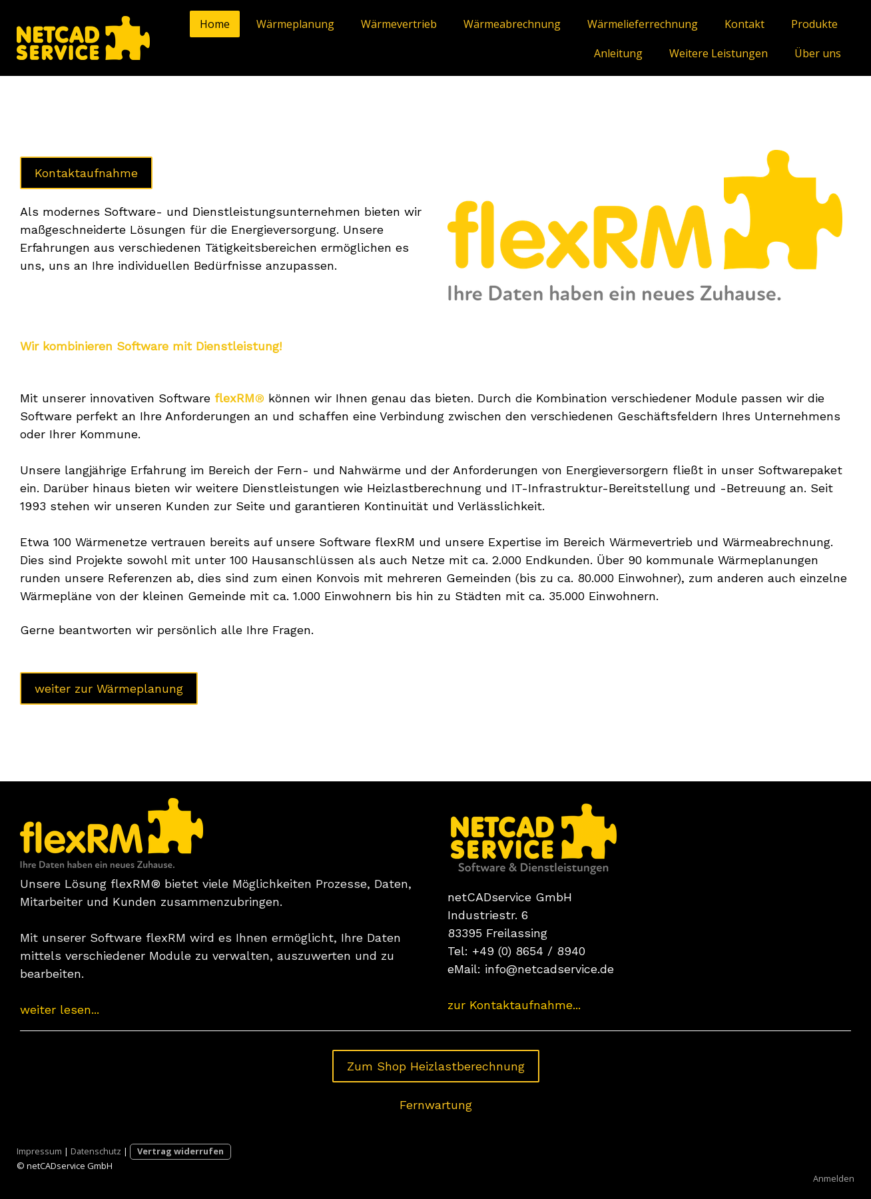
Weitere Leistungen (718, 53)
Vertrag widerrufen (180, 1151)
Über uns (817, 53)
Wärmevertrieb (399, 24)
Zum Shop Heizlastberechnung (436, 1066)
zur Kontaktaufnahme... (514, 1005)
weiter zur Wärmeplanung (109, 688)
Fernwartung (436, 1105)
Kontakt (744, 24)
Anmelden (833, 1178)
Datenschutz (96, 1151)
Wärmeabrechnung (512, 24)
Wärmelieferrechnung (642, 24)
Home (215, 24)
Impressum (39, 1151)
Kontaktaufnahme (86, 173)
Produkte (814, 24)
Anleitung (618, 53)
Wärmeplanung (295, 24)
